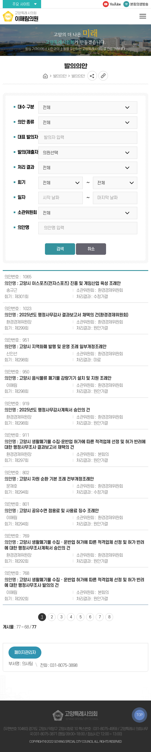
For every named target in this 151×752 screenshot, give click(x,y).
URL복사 (103, 76)
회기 (21, 182)
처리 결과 (26, 167)
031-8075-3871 (45, 734)
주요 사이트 (21, 4)
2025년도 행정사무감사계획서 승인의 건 (54, 410)
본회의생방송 (139, 4)
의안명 (23, 227)
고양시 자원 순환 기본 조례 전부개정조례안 (56, 479)
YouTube (115, 4)
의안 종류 (26, 122)
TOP (139, 715)
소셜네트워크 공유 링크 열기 (92, 76)
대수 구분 (26, 107)
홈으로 (45, 76)
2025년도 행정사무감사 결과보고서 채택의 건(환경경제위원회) (73, 315)
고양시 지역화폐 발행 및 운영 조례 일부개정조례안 (62, 346)
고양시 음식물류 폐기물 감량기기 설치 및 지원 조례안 (65, 378)
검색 (60, 249)
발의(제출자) (28, 152)
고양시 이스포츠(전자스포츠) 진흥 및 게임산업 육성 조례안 (70, 283)
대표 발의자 (28, 137)
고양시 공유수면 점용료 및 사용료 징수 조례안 (59, 510)
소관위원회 (27, 212)
